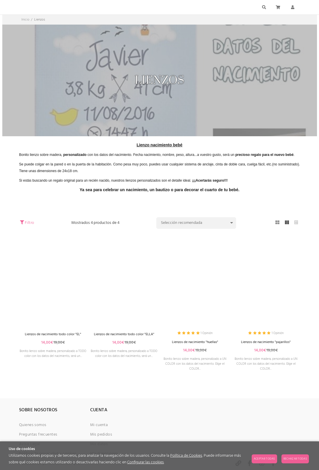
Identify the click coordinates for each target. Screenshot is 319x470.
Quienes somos (32, 430)
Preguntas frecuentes (38, 439)
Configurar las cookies (145, 462)
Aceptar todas (264, 458)
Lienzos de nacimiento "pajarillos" (266, 343)
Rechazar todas (295, 458)
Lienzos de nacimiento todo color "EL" (53, 334)
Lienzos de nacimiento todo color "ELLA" (124, 337)
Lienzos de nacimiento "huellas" (195, 343)
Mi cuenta (99, 430)
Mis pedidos (101, 439)
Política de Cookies (186, 455)
